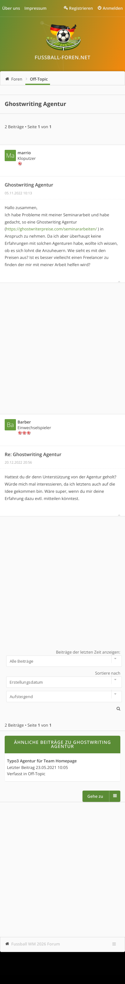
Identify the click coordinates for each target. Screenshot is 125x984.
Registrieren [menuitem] (81, 8)
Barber (24, 422)
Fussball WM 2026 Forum (35, 944)
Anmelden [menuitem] (113, 8)
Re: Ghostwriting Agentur (33, 454)
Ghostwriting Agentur (35, 104)
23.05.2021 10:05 (52, 767)
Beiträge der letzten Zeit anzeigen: (62, 658)
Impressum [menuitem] (35, 8)
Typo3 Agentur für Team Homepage (42, 761)
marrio (24, 152)
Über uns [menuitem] (11, 8)
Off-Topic (39, 79)
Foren (16, 79)
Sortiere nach (62, 679)
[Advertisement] (62, 348)
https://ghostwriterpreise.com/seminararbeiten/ (51, 229)
